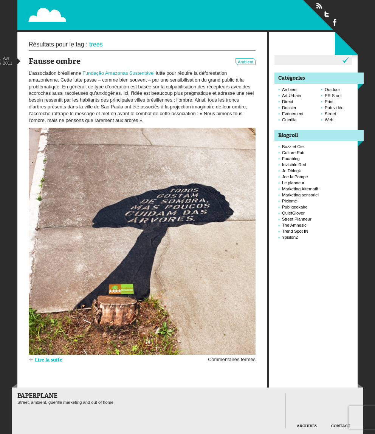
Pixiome (289, 201)
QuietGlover (293, 213)
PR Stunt (333, 95)
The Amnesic (294, 225)
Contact (340, 426)
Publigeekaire (295, 207)
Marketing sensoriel (300, 195)
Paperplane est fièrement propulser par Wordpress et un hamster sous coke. (23, 424)
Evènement (293, 113)
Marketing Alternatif (300, 189)
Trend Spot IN (295, 231)
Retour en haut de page (268, 423)
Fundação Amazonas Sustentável (118, 73)
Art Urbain (291, 95)
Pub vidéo (334, 107)
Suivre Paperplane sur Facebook (335, 22)
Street (330, 113)
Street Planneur (296, 219)
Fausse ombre (55, 62)
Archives (307, 426)
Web (329, 119)
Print (329, 101)
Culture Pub (293, 152)
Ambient (245, 62)
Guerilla (289, 119)
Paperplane (93, 10)
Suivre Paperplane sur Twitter (327, 14)
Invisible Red (294, 164)
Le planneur (293, 183)
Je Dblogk (291, 170)
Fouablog (291, 158)
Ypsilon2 (290, 237)
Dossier (289, 107)
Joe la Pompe (295, 177)
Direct (287, 101)
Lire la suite (48, 360)
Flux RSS (319, 6)
